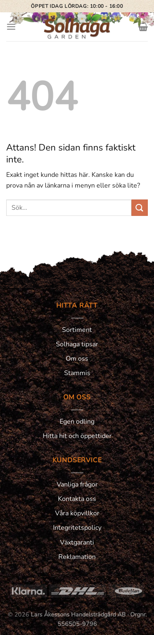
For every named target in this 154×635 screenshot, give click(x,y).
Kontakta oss (77, 498)
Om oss (77, 358)
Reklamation (77, 556)
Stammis (77, 373)
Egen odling (77, 421)
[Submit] (139, 207)
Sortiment (77, 329)
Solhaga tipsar (77, 344)
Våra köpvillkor (77, 513)
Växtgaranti (77, 542)
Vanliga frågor (77, 484)
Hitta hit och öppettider (77, 435)
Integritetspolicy (77, 527)
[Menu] (11, 26)
